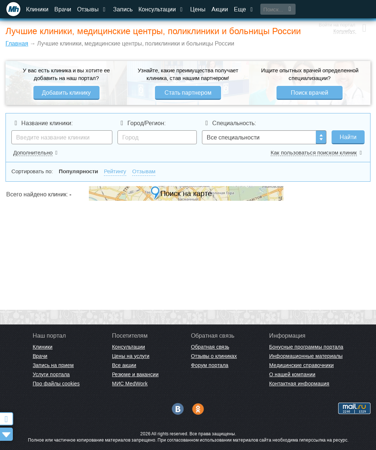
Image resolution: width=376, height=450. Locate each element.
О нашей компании (292, 374)
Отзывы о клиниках (214, 356)
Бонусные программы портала (306, 347)
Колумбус (344, 12)
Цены (198, 9)
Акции (220, 9)
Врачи (62, 9)
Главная (17, 43)
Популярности (78, 171)
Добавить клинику (66, 93)
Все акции (124, 365)
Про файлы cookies (56, 384)
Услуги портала (51, 374)
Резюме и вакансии (135, 374)
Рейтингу (115, 171)
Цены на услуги (130, 356)
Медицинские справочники (301, 365)
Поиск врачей (309, 93)
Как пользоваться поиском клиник (314, 152)
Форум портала (209, 365)
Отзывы (92, 9)
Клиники (37, 9)
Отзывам (143, 171)
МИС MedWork (130, 384)
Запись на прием (53, 365)
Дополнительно (33, 152)
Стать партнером (188, 93)
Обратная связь (210, 347)
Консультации (161, 9)
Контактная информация (299, 384)
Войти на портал (336, 6)
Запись (123, 9)
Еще (244, 9)
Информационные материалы (306, 356)
